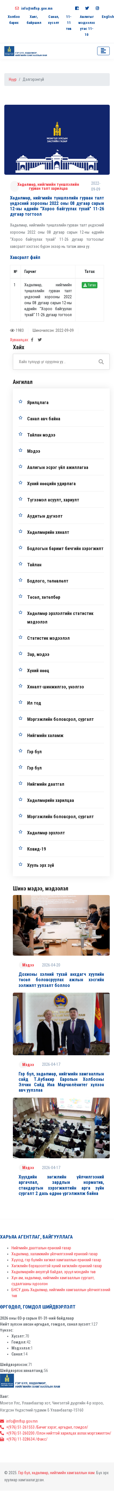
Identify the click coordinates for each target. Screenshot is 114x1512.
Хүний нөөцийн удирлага (51, 483)
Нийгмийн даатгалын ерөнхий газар (41, 1248)
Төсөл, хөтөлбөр (43, 597)
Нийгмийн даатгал (45, 784)
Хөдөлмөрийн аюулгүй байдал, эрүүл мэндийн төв (53, 1272)
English (108, 17)
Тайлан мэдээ (41, 435)
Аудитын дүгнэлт (45, 516)
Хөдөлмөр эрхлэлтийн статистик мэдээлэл (60, 618)
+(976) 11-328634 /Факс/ (23, 1439)
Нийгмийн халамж (45, 735)
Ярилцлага (38, 402)
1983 (17, 330)
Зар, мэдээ (38, 654)
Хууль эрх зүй (40, 865)
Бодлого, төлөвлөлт (47, 581)
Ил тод (34, 703)
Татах (89, 285)
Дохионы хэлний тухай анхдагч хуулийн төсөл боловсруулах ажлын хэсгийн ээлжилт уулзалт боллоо (61, 980)
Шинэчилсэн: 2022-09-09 (53, 330)
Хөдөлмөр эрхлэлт (46, 833)
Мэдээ (33, 451)
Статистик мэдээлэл (48, 638)
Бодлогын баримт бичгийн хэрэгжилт (65, 548)
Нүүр (13, 79)
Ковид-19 (36, 849)
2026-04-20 (51, 965)
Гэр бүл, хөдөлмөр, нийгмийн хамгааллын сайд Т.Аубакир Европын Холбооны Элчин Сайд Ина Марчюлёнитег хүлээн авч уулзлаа (61, 1082)
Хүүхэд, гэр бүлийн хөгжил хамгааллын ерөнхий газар (56, 1260)
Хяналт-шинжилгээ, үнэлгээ (55, 687)
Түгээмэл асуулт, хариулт (53, 500)
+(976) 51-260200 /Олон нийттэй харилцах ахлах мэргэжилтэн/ (55, 1433)
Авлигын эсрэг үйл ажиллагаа (57, 467)
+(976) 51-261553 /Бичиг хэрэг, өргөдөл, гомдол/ (44, 1427)
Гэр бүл (34, 751)
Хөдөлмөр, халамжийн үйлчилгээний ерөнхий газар (54, 1254)
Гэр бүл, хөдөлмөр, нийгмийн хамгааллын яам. (56, 1472)
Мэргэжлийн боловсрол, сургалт (60, 719)
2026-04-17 (51, 1064)
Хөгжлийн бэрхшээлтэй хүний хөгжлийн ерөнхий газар (56, 1266)
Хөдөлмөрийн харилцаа (50, 800)
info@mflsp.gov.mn (34, 8)
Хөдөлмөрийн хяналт (48, 532)
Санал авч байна (43, 418)
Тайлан (34, 564)
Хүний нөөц (38, 670)
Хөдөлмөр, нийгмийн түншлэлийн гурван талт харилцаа (48, 186)
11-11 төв (68, 23)
